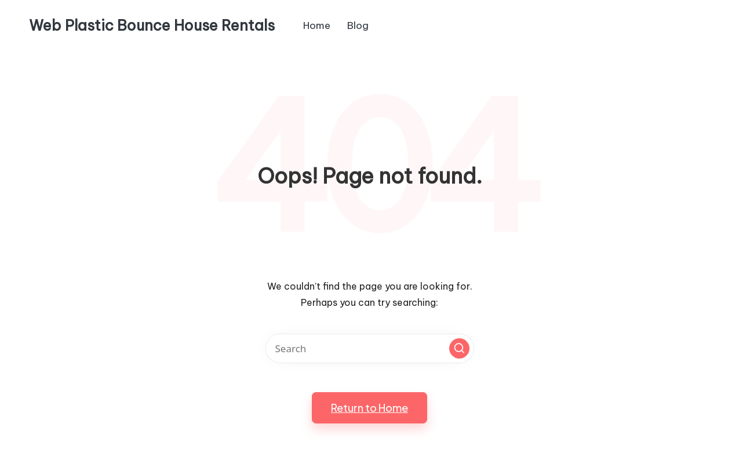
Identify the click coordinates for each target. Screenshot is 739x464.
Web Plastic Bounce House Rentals (152, 26)
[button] (459, 348)
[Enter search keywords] (369, 348)
